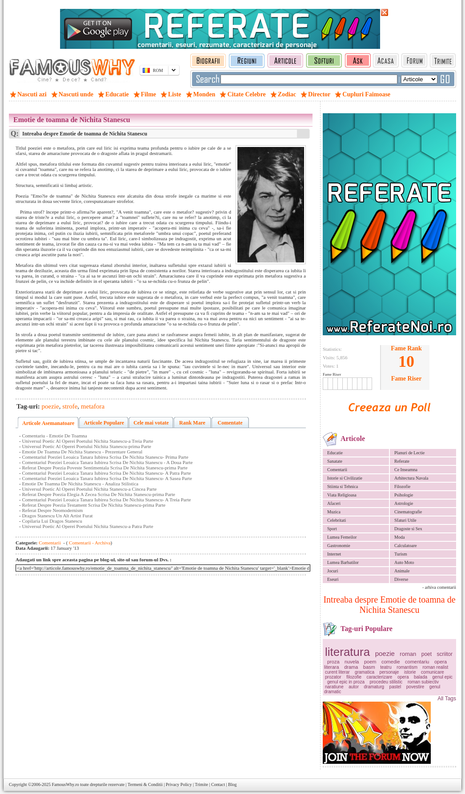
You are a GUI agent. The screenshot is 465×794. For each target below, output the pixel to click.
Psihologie (403, 494)
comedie (390, 661)
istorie (410, 672)
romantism (407, 667)
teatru (386, 667)
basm (369, 667)
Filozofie (402, 486)
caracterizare (380, 677)
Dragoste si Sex (408, 528)
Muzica (334, 511)
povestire (415, 686)
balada (420, 677)
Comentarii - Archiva (89, 542)
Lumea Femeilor (342, 537)
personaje (389, 672)
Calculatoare (405, 545)
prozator (333, 677)
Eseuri (333, 579)
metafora (92, 406)
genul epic (443, 677)
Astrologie (403, 503)
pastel (395, 686)
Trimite (201, 784)
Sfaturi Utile (405, 520)
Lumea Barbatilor (343, 562)
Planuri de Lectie (409, 452)
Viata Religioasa (342, 494)
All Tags (446, 698)
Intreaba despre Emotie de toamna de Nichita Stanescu (389, 605)
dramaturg (374, 686)
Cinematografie (408, 511)
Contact (218, 784)
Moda (399, 537)
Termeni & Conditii (145, 784)
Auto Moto (404, 562)
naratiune (334, 686)
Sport (332, 528)
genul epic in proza (346, 681)
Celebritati (336, 520)
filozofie (353, 677)
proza (333, 661)
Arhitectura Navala (411, 478)
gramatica (364, 672)
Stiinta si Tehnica (342, 486)
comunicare (432, 672)
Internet (334, 554)
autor (354, 686)
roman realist (435, 667)
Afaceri (334, 503)
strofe (69, 406)
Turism (400, 554)
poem (370, 661)
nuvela (352, 661)
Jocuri (332, 570)
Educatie (335, 452)
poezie (385, 653)
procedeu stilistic (385, 681)
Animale (401, 570)
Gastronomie (338, 545)
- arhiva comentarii (439, 587)
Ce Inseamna (405, 469)
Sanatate (334, 461)
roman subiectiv (423, 681)
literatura (347, 652)
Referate (401, 461)
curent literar (337, 672)
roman (408, 654)
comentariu (417, 661)
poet (426, 654)
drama (351, 667)
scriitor (445, 654)
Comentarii (337, 469)
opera (403, 677)
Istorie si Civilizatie (344, 478)
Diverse (401, 579)
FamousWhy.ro (65, 784)
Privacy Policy (179, 784)
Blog (232, 784)
